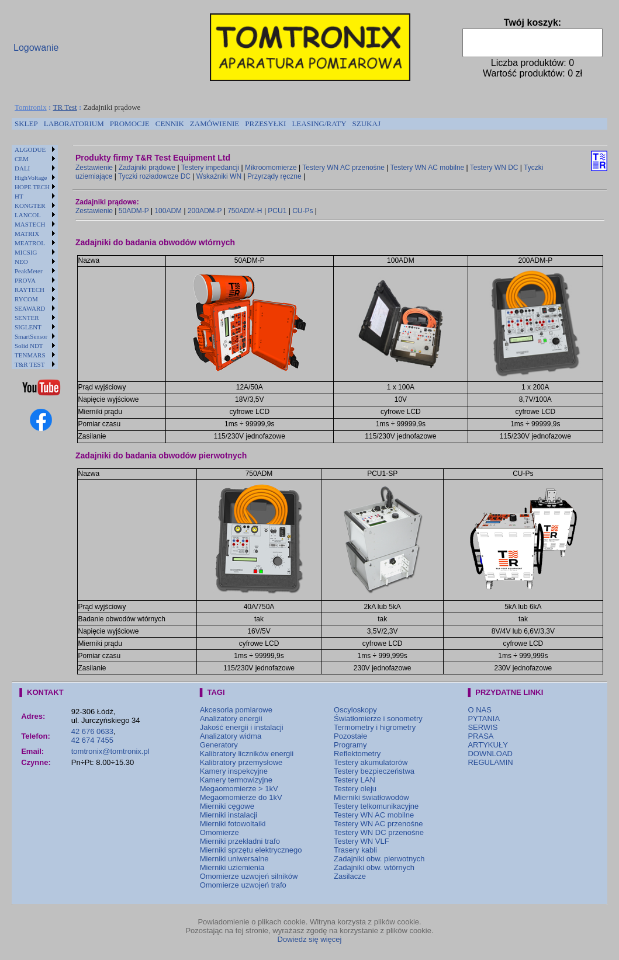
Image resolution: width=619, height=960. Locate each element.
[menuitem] (26, 124)
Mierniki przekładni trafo (240, 841)
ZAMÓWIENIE (214, 123)
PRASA (480, 736)
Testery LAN (354, 779)
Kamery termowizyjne (236, 779)
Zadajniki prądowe (147, 168)
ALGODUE (30, 149)
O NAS (479, 709)
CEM (22, 158)
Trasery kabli (355, 850)
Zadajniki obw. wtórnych (374, 867)
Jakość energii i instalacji (241, 727)
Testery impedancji (210, 168)
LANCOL (28, 214)
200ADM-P (205, 211)
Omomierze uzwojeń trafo (243, 885)
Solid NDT (29, 345)
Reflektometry (357, 753)
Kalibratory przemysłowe (241, 762)
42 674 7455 (92, 740)
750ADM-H (244, 211)
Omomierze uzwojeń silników (249, 876)
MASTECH (30, 224)
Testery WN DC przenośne (379, 832)
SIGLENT (28, 327)
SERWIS (482, 727)
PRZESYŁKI (265, 123)
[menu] (35, 257)
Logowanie (35, 48)
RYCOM (26, 298)
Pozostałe (350, 736)
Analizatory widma (231, 736)
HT (19, 196)
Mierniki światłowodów (371, 797)
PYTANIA (484, 718)
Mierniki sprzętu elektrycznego (251, 850)
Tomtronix (31, 107)
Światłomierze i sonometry (378, 718)
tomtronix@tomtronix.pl (110, 751)
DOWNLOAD (490, 753)
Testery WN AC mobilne (427, 168)
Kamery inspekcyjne (234, 771)
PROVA (25, 280)
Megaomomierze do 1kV (241, 797)
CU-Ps (302, 211)
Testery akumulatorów (370, 762)
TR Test (65, 107)
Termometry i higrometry (375, 727)
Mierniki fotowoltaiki (233, 823)
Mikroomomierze (271, 168)
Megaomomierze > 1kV (239, 788)
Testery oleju (355, 788)
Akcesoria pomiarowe (236, 709)
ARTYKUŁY (487, 744)
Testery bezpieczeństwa (374, 771)
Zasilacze (350, 876)
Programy (350, 744)
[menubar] (197, 124)
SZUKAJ (366, 123)
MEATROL (30, 242)
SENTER (27, 317)
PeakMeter (29, 270)
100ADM (168, 211)
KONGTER (30, 205)
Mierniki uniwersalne (234, 858)
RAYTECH (29, 289)
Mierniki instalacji (228, 815)
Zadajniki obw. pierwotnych (379, 858)
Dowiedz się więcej (310, 939)
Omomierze (219, 832)
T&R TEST (29, 364)
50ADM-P (134, 211)
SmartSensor (31, 336)
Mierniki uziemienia (232, 867)
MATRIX (27, 233)
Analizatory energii (231, 718)
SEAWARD (30, 308)
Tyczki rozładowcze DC (154, 176)
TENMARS (30, 355)
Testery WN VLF (361, 841)
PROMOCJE (130, 123)
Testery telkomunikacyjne (376, 806)
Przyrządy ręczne (274, 176)
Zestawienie (94, 168)
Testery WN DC (494, 168)
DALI (22, 168)
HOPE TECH (32, 186)
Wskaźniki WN (218, 176)
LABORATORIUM (74, 123)
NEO (21, 261)
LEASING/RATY (319, 123)
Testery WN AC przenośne (343, 168)
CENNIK (169, 123)
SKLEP (26, 123)
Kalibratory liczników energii (246, 753)
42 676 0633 (92, 731)
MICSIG (26, 252)
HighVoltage (31, 177)
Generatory (219, 744)
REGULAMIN (490, 762)
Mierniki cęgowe (227, 806)
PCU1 (277, 211)
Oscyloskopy (355, 709)
